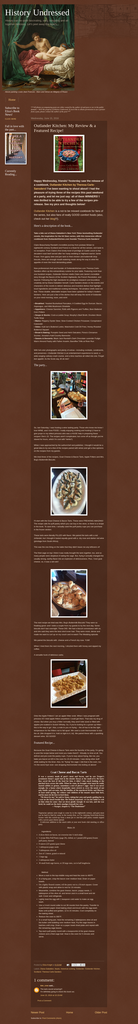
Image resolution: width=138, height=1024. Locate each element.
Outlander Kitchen (44, 211)
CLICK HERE (10, 119)
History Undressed (37, 12)
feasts (57, 969)
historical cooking (68, 969)
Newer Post (37, 1012)
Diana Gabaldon (47, 969)
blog (52, 218)
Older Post (101, 1012)
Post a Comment (44, 1001)
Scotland (37, 972)
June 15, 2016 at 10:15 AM (51, 995)
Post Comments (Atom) (52, 1018)
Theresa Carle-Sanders (51, 972)
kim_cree (44, 986)
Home (12, 99)
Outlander (80, 969)
